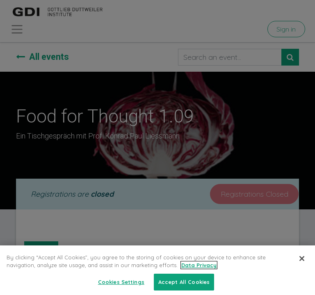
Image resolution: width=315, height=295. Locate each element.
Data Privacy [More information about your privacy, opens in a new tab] (199, 272)
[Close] (302, 265)
